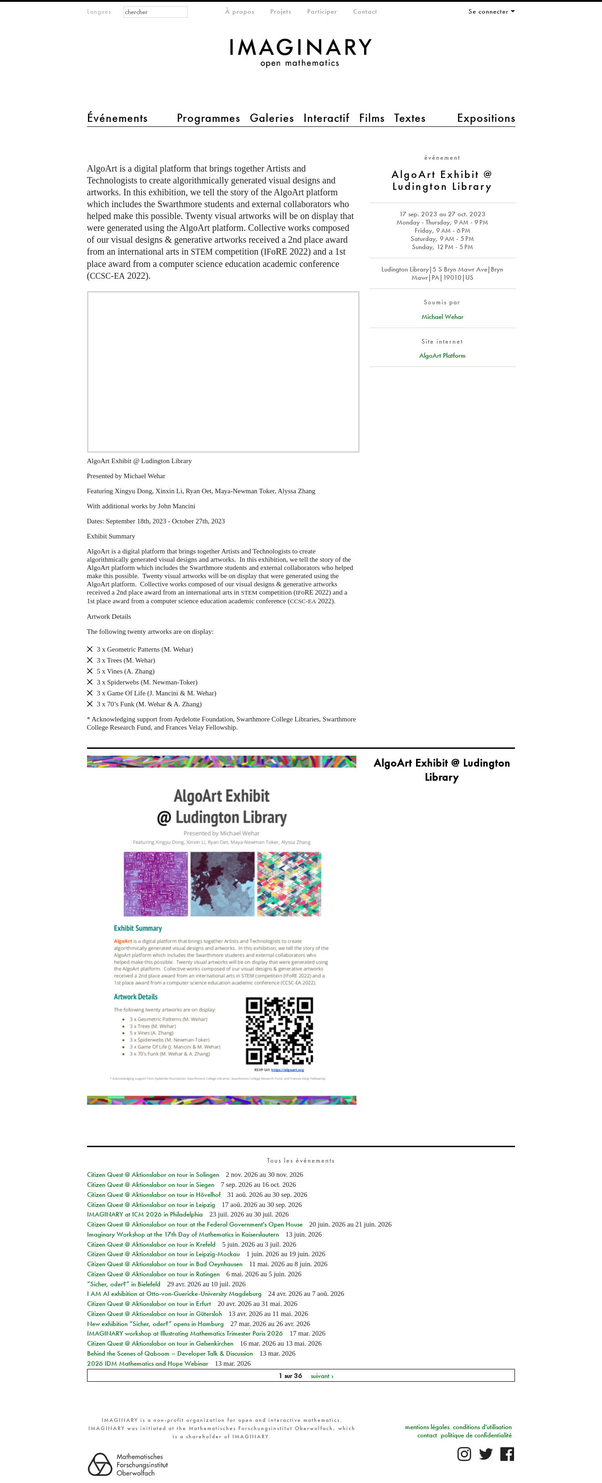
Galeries (272, 117)
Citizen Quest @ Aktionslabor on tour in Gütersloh (154, 1314)
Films (372, 117)
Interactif (327, 117)
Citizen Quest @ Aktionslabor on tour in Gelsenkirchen (160, 1343)
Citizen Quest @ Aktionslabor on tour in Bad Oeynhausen (164, 1264)
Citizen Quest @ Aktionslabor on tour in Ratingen (153, 1274)
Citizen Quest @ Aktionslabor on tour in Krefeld (151, 1244)
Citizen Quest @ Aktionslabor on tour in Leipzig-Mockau (163, 1254)
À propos (239, 11)
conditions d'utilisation (482, 1427)
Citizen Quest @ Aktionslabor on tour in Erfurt (149, 1304)
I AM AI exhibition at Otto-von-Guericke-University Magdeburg (174, 1294)
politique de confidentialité (476, 1435)
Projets (280, 11)
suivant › (322, 1375)
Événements (117, 117)
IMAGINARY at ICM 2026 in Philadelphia (145, 1214)
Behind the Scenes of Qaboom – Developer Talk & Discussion (170, 1353)
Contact (365, 11)
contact (427, 1435)
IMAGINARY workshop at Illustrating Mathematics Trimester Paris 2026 (185, 1333)
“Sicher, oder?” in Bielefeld (123, 1284)
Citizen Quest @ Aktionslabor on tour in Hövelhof (154, 1195)
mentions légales (427, 1427)
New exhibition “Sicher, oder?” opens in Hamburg (155, 1324)
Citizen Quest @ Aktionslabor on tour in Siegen (150, 1184)
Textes (410, 117)
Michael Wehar (442, 317)
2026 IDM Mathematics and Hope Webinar (147, 1363)
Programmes (208, 117)
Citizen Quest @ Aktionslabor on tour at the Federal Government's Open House (195, 1224)
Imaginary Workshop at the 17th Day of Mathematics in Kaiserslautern (183, 1234)
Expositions (486, 117)
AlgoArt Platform (442, 355)
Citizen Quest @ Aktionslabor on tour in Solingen (153, 1174)
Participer (322, 11)
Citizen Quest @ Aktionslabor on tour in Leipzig (151, 1205)
